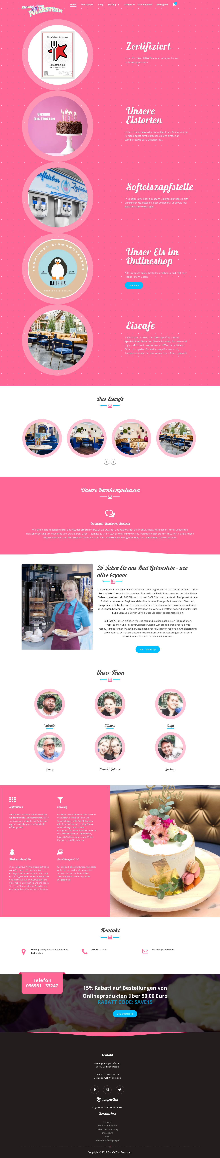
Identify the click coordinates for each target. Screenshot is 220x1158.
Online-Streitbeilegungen (107, 1140)
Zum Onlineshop (148, 649)
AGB (107, 1136)
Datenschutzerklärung (107, 1129)
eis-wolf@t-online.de (163, 949)
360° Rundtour (144, 4)
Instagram (162, 4)
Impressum (107, 1132)
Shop (100, 4)
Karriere (128, 4)
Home (73, 4)
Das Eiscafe (87, 4)
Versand (107, 1122)
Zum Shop (134, 285)
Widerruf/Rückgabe (107, 1125)
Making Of (113, 4)
